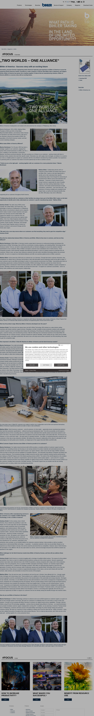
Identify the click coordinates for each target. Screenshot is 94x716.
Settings (46, 365)
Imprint (26, 370)
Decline (32, 365)
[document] (47, 354)
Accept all (61, 365)
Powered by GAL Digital (64, 370)
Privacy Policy (32, 370)
